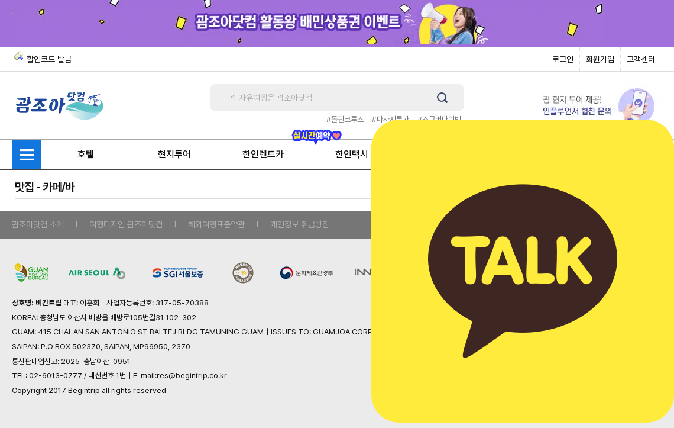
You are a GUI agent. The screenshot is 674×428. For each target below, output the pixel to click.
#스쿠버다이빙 (439, 119)
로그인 (562, 59)
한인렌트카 (263, 154)
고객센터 (641, 59)
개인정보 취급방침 (299, 224)
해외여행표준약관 (216, 224)
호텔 (85, 154)
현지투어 (174, 154)
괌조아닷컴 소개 (38, 224)
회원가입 (600, 59)
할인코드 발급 (49, 59)
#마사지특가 (390, 119)
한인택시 (351, 154)
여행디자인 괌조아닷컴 (126, 224)
